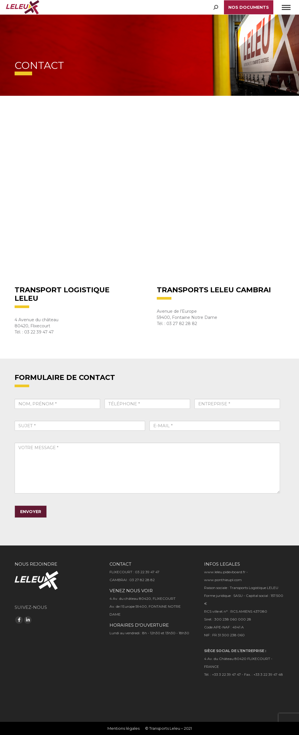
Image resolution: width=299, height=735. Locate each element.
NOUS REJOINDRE (36, 564)
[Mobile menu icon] (286, 7)
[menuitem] (123, 728)
